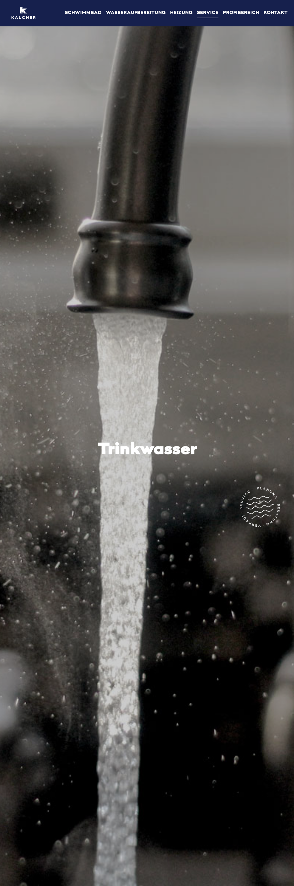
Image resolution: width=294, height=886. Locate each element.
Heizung (181, 13)
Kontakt (276, 13)
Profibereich (241, 13)
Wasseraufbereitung (136, 13)
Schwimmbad (83, 13)
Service (207, 13)
